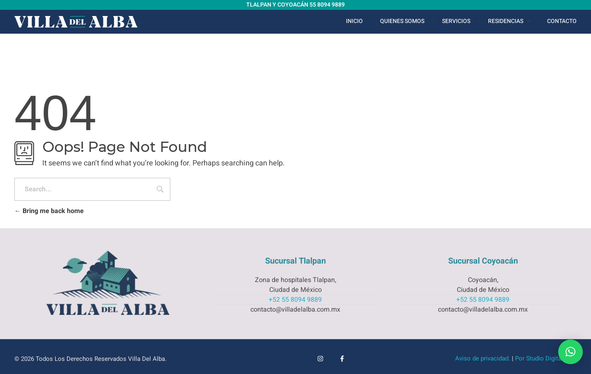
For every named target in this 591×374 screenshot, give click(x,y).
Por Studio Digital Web (546, 358)
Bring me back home (49, 211)
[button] (570, 352)
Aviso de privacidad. (482, 358)
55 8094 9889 (327, 4)
